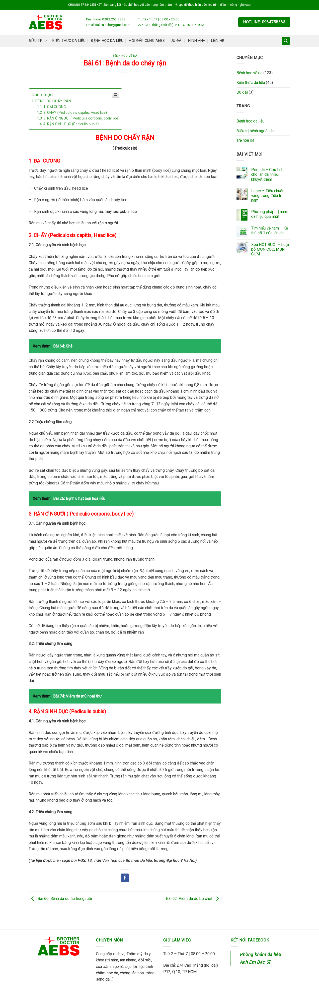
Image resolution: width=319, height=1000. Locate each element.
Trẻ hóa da (245, 140)
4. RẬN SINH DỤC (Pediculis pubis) (71, 124)
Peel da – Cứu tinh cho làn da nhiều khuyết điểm (267, 174)
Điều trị (38, 41)
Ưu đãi (176, 41)
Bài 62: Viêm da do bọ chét (193, 898)
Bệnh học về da (125, 56)
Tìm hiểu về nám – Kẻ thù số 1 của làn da (269, 230)
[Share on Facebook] (125, 878)
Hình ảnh (196, 41)
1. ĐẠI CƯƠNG (54, 107)
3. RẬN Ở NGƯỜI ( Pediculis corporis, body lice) (81, 118)
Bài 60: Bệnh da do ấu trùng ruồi (60, 898)
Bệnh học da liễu (107, 41)
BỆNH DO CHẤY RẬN (53, 101)
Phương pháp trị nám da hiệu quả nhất (269, 214)
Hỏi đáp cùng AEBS (147, 41)
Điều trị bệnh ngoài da (255, 130)
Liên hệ (217, 41)
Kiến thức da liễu (68, 41)
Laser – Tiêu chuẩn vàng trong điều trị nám (267, 195)
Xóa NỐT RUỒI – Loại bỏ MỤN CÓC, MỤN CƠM (270, 249)
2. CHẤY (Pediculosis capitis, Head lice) (75, 113)
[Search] (286, 41)
